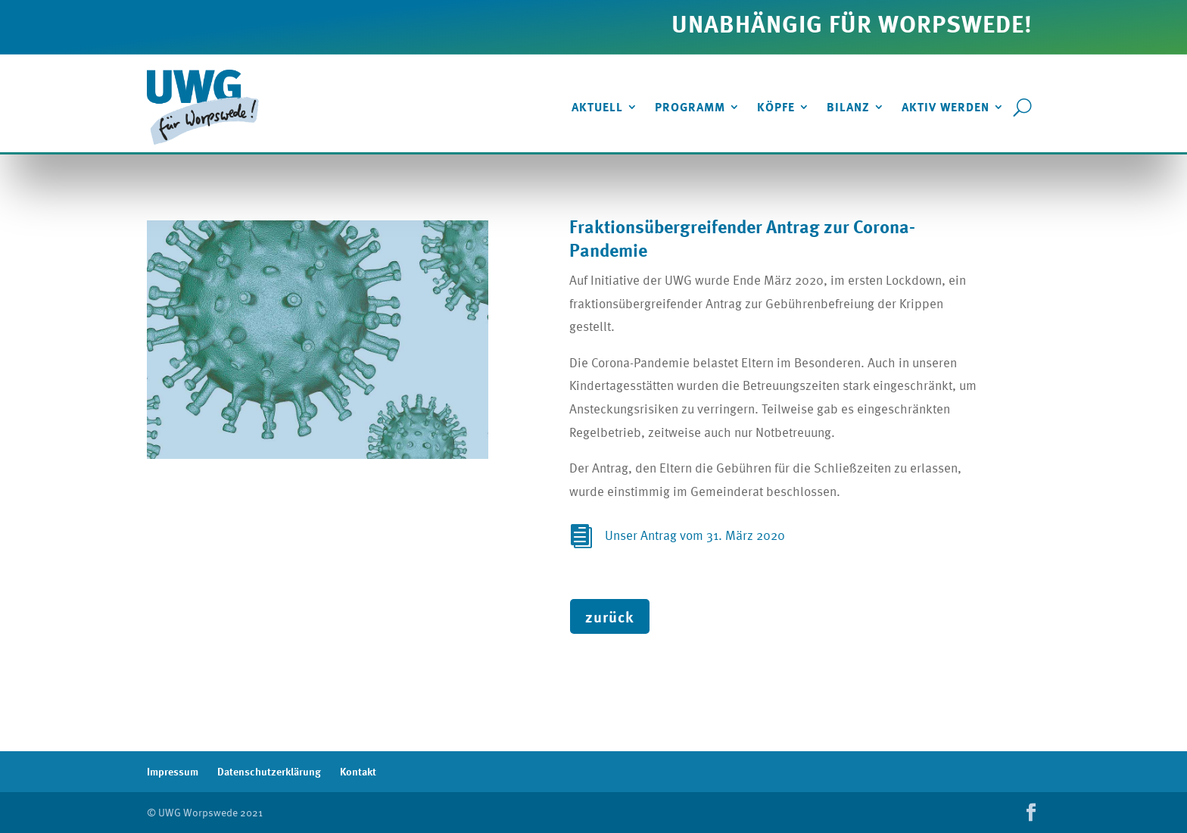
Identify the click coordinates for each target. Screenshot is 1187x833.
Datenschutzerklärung (269, 771)
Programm (690, 107)
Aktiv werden (945, 107)
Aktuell (597, 107)
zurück (609, 616)
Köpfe (776, 107)
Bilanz (848, 107)
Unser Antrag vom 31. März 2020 (695, 535)
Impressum (172, 771)
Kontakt (358, 771)
